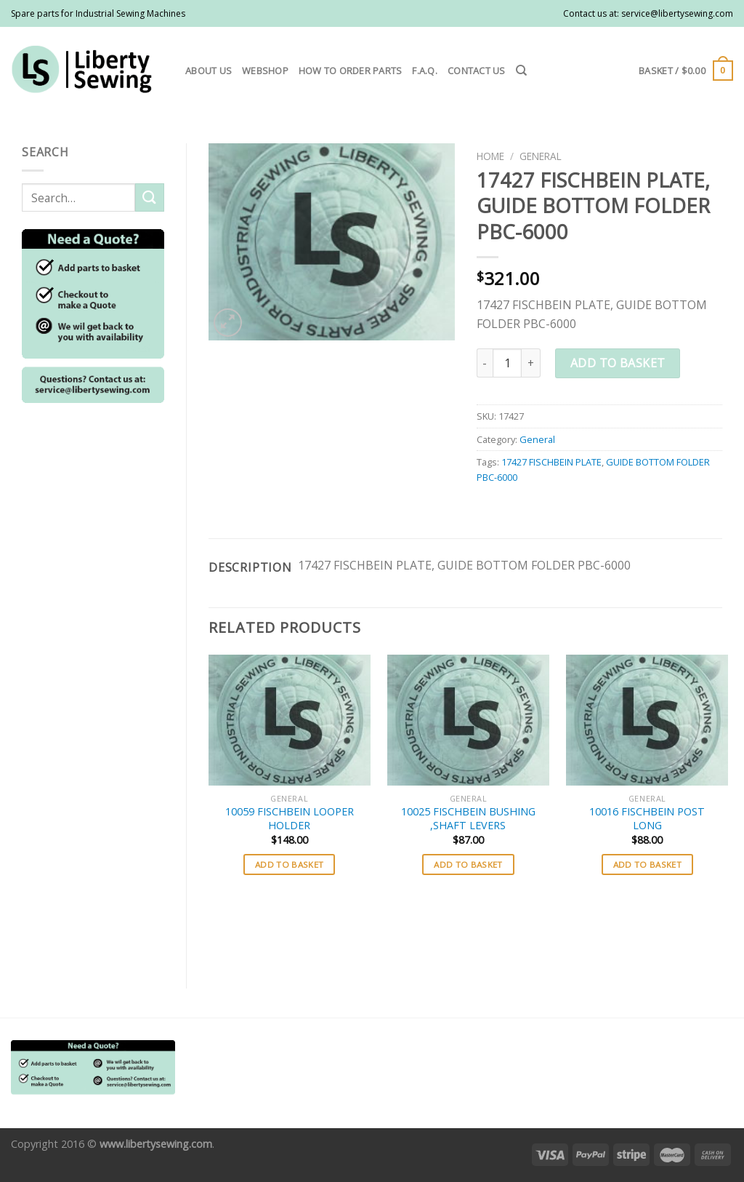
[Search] (521, 70)
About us (208, 70)
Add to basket (618, 363)
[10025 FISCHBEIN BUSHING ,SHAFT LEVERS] (468, 720)
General (540, 156)
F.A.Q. (424, 70)
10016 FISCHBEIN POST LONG (647, 818)
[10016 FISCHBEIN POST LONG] (647, 720)
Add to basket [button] (289, 864)
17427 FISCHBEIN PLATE (551, 461)
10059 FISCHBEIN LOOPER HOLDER (289, 818)
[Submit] (149, 197)
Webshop (265, 70)
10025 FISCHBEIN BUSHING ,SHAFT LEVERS (468, 818)
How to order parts (351, 70)
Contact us (477, 70)
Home (490, 156)
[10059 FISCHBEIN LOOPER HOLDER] (290, 720)
